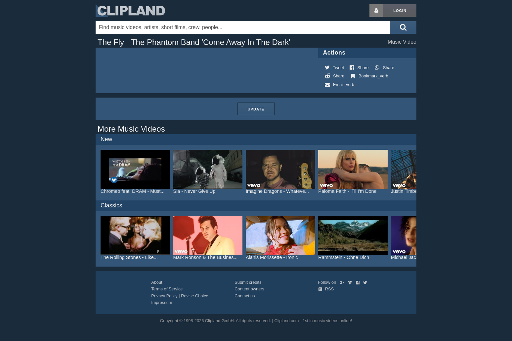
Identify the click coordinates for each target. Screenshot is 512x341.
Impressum (161, 302)
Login (399, 11)
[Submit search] (403, 27)
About (156, 282)
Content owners (249, 288)
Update (256, 109)
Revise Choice (194, 295)
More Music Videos (131, 128)
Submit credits (248, 282)
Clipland (130, 10)
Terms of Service (167, 288)
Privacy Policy (164, 295)
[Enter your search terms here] (243, 27)
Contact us (245, 295)
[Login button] (376, 10)
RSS (326, 288)
